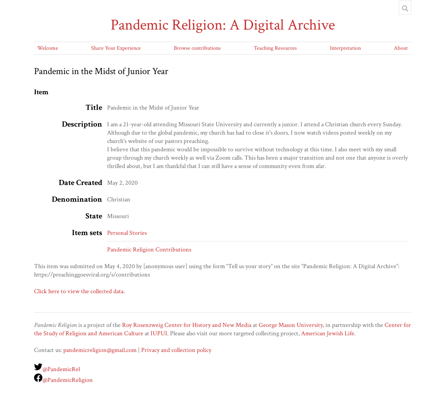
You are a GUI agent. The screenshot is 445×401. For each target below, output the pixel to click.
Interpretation (345, 48)
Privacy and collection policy (176, 350)
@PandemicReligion (67, 380)
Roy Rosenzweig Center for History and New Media (186, 325)
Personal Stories (127, 233)
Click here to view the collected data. (79, 291)
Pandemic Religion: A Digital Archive (223, 25)
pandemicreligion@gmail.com (100, 350)
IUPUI (159, 333)
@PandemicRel (61, 369)
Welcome (47, 48)
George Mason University (291, 325)
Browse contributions (197, 48)
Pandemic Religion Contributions (149, 250)
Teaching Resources (275, 48)
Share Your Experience (116, 48)
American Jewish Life (327, 333)
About (401, 48)
